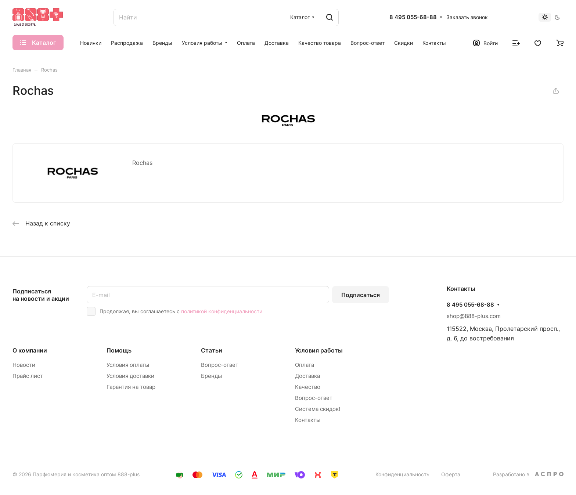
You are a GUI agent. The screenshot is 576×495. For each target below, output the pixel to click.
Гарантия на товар (131, 386)
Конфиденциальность (402, 474)
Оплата (304, 364)
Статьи (211, 350)
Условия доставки (130, 375)
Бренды (211, 375)
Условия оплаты (128, 364)
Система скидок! (317, 408)
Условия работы (319, 350)
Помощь (119, 350)
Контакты (307, 419)
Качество (307, 386)
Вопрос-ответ (219, 364)
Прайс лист (27, 375)
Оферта (450, 474)
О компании (29, 350)
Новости (23, 364)
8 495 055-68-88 (413, 17)
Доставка (307, 375)
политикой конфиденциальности (221, 311)
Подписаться (360, 295)
